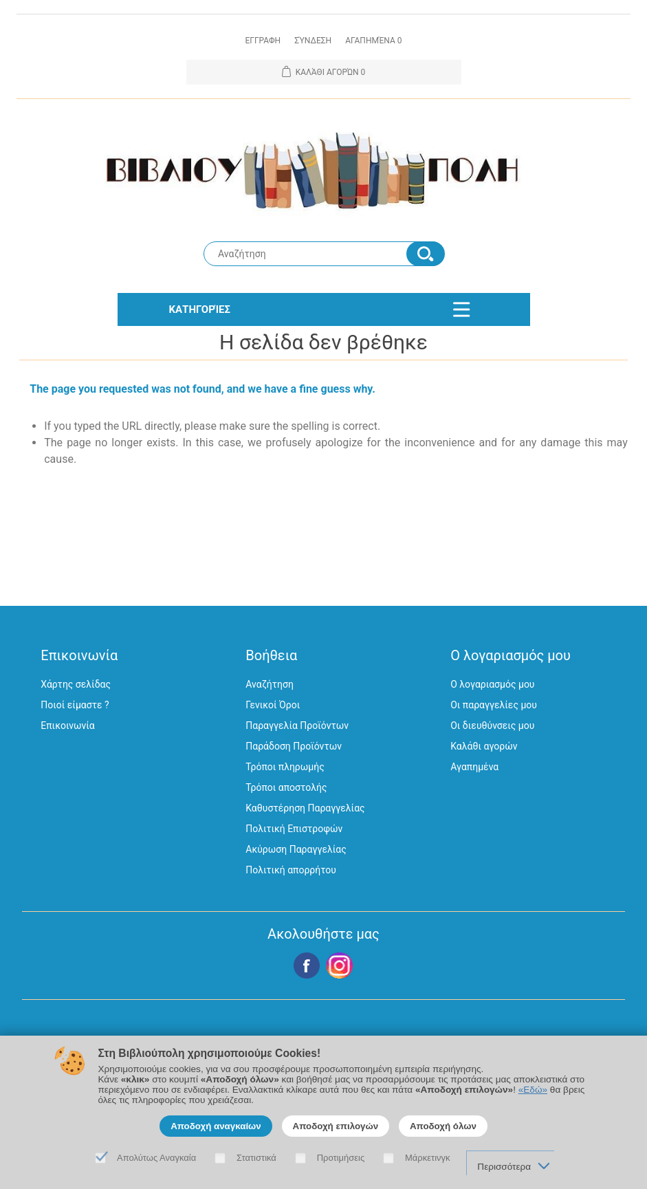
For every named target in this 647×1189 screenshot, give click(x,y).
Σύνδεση (312, 40)
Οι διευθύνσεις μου (492, 725)
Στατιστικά (256, 1158)
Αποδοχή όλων (443, 1126)
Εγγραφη (263, 40)
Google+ (340, 965)
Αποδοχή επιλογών (336, 1126)
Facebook (307, 965)
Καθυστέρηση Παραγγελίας (304, 808)
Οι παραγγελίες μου (493, 704)
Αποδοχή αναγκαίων (216, 1126)
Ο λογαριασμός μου (492, 684)
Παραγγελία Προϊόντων (297, 725)
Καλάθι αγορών (483, 746)
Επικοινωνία (67, 725)
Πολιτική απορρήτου (290, 869)
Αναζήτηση (269, 684)
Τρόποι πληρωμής (284, 766)
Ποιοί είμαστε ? (75, 704)
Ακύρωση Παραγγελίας (295, 849)
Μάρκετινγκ (427, 1158)
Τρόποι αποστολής (286, 787)
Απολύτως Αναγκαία (156, 1158)
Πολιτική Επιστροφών (293, 828)
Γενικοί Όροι (272, 704)
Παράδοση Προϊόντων (293, 746)
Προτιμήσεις (341, 1158)
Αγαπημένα (474, 766)
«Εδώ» (532, 1089)
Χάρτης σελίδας (76, 684)
